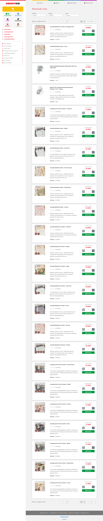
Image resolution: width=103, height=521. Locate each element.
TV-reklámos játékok (8, 39)
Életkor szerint (12, 48)
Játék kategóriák (12, 43)
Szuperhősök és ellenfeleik (12, 53)
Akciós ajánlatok (7, 36)
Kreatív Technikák (12, 46)
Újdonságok (6, 34)
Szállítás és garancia (44, 512)
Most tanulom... (12, 60)
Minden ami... (12, 55)
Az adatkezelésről (53, 512)
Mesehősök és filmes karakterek (12, 50)
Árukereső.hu (64, 519)
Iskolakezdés (6, 29)
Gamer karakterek (12, 62)
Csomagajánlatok (7, 32)
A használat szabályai (62, 512)
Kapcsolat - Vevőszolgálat (74, 512)
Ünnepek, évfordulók (12, 58)
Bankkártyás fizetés (85, 512)
